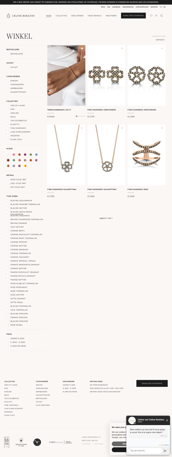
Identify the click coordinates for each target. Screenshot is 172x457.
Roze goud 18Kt (18, 180)
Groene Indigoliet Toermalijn (26, 234)
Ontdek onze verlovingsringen (105, 392)
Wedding (15, 136)
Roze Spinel (16, 325)
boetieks (154, 7)
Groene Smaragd (19, 250)
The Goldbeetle (18, 121)
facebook (86, 444)
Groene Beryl (17, 231)
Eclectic (14, 124)
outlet (39, 402)
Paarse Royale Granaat (22, 276)
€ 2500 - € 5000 (17, 342)
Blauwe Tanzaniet (20, 216)
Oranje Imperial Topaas (23, 261)
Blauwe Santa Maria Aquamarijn (21, 213)
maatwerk (111, 16)
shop (48, 16)
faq (108, 7)
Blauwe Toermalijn (20, 306)
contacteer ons (142, 7)
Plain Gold (16, 139)
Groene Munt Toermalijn (23, 238)
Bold (13, 117)
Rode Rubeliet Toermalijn (24, 283)
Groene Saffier (18, 246)
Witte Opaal (16, 302)
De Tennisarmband (99, 385)
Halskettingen (18, 92)
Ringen (14, 81)
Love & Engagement (20, 132)
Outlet (14, 67)
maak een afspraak (133, 16)
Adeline (14, 113)
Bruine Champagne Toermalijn (26, 219)
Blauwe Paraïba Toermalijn (25, 204)
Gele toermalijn (19, 310)
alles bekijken (43, 405)
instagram (99, 444)
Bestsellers (16, 54)
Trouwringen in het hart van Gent (107, 388)
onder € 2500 (17, 338)
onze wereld (95, 16)
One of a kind (17, 105)
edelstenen (77, 16)
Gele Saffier (17, 227)
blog (103, 7)
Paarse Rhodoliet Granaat (24, 272)
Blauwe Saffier (18, 208)
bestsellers (41, 398)
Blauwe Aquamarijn (21, 201)
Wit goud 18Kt (17, 187)
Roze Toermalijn (19, 291)
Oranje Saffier (18, 268)
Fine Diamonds (18, 128)
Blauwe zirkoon (19, 314)
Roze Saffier (17, 295)
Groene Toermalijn (20, 253)
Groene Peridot (18, 242)
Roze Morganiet (18, 287)
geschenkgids (128, 7)
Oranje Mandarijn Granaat (25, 265)
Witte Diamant (18, 299)
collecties (61, 16)
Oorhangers (17, 84)
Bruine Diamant (18, 223)
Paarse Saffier (18, 280)
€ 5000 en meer (18, 346)
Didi (12, 109)
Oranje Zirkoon (18, 317)
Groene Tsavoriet (19, 257)
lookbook (116, 7)
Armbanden (16, 88)
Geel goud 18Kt (18, 183)
